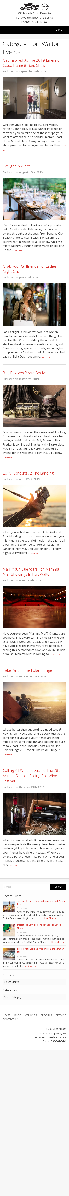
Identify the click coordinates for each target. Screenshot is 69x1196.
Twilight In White (17, 166)
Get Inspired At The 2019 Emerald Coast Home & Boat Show (31, 62)
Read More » (50, 918)
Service (61, 1015)
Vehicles (31, 1015)
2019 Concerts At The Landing (28, 473)
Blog (17, 1015)
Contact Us (11, 1019)
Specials (46, 1015)
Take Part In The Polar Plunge (27, 670)
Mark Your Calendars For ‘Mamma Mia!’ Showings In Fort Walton (31, 571)
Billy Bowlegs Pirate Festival (25, 372)
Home (6, 1015)
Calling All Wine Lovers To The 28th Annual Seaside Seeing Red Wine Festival (32, 775)
